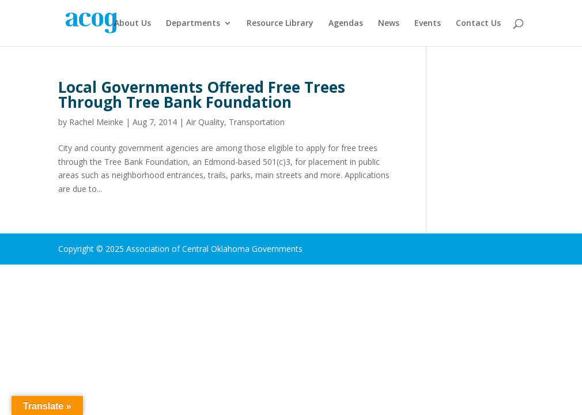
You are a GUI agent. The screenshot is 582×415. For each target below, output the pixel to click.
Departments (193, 23)
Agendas (345, 23)
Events (427, 23)
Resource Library (280, 23)
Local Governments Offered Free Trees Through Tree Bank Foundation (201, 94)
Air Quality (205, 121)
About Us (132, 23)
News (388, 23)
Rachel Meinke (96, 121)
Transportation (257, 121)
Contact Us (478, 23)
